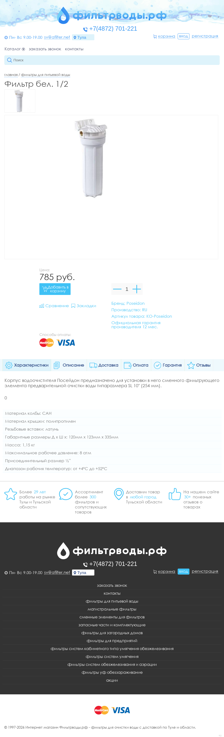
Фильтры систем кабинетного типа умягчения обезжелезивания (112, 648)
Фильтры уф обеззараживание (112, 672)
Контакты (74, 49)
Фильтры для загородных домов (112, 632)
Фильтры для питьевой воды (45, 74)
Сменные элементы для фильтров (112, 617)
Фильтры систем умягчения (112, 656)
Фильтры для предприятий (112, 640)
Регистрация (205, 36)
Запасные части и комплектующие (112, 624)
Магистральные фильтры (112, 609)
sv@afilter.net (57, 37)
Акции (112, 680)
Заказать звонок (45, 49)
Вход (183, 35)
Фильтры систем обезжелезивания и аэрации (112, 664)
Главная (11, 74)
